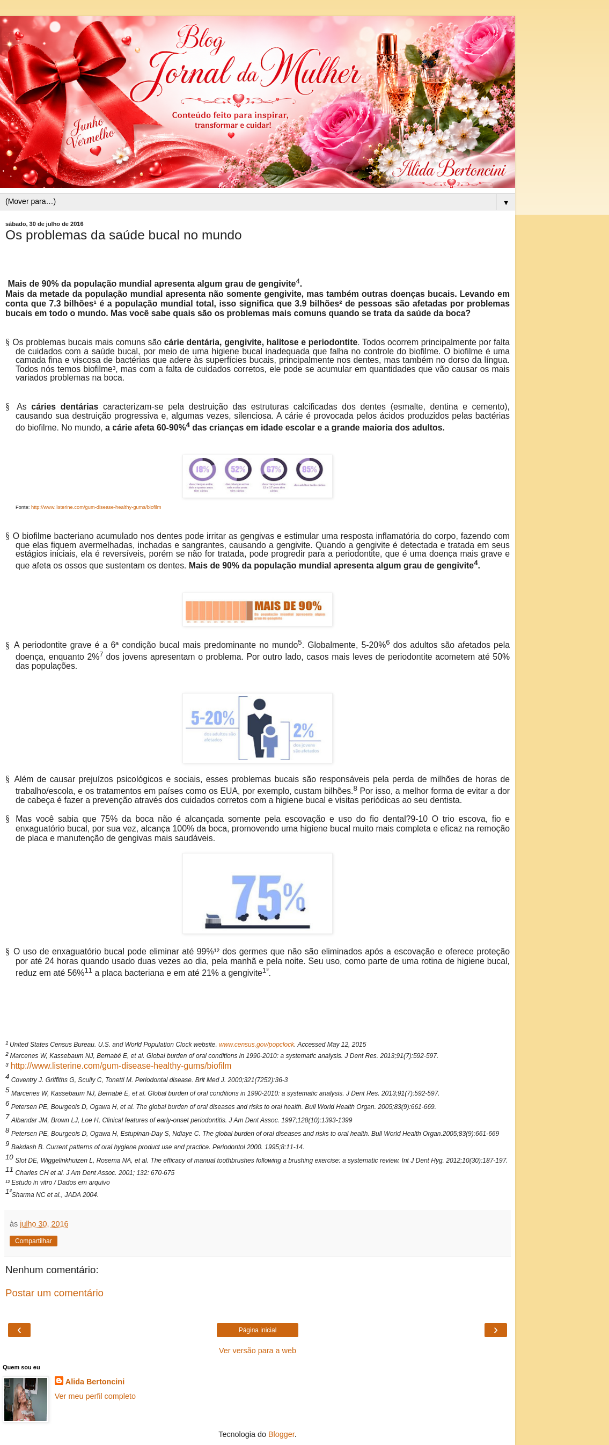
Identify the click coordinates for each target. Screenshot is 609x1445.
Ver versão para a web (257, 1350)
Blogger (281, 1434)
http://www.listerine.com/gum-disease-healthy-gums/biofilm (121, 1065)
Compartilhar (33, 1241)
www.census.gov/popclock (256, 1044)
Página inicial (258, 1330)
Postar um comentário (54, 1292)
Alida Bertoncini (94, 1381)
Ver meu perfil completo (95, 1396)
